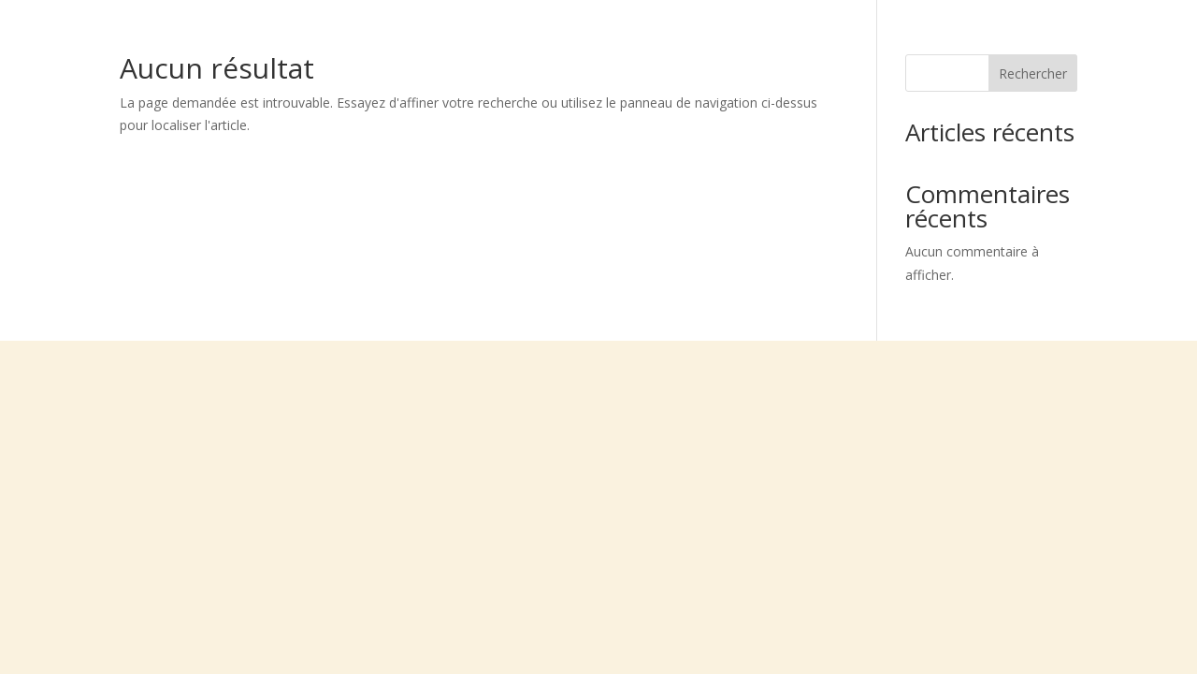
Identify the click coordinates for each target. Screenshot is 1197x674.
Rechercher (1033, 73)
